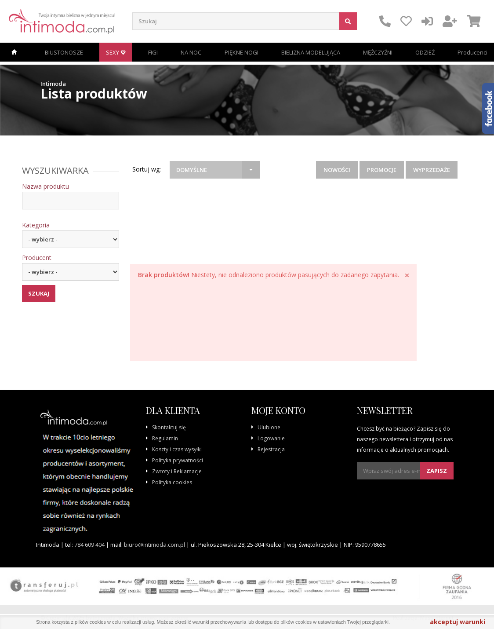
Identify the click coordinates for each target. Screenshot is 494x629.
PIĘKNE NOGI (241, 52)
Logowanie (271, 438)
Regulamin (165, 438)
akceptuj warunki (457, 622)
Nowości (336, 170)
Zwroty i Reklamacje (177, 471)
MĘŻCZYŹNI (377, 52)
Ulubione (269, 427)
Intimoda (53, 84)
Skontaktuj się (169, 427)
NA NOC (191, 52)
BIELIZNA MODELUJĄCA (310, 52)
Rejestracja (271, 449)
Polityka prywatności (177, 460)
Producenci (472, 52)
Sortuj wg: (146, 169)
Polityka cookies (172, 482)
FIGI (153, 52)
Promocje (381, 170)
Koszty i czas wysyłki (177, 449)
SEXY (115, 52)
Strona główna (14, 52)
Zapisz (436, 471)
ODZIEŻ (425, 52)
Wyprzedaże (431, 170)
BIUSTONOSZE (64, 52)
